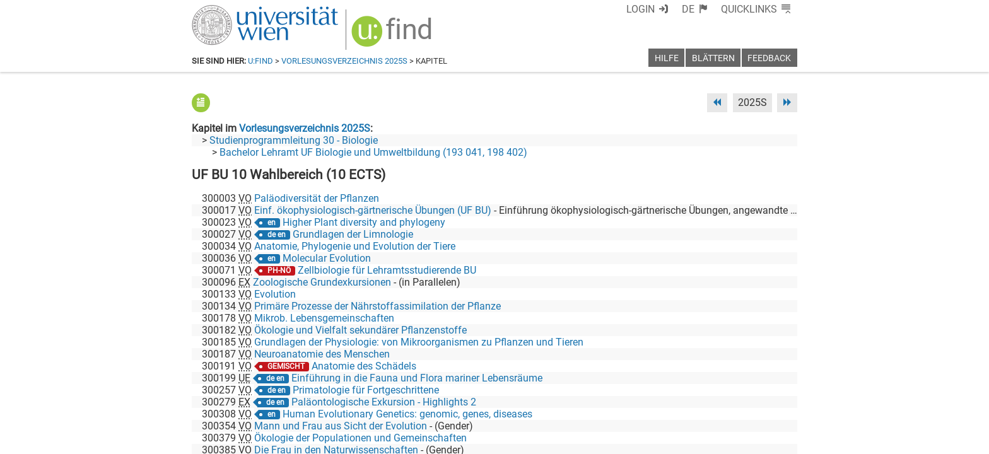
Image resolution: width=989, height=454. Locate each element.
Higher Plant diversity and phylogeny (364, 222)
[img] (393, 36)
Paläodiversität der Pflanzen (316, 198)
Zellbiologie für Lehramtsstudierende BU (387, 270)
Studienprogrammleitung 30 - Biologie (293, 140)
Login (640, 9)
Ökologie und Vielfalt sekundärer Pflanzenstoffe (360, 330)
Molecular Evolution (327, 258)
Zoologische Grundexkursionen (322, 282)
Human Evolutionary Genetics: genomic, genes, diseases (407, 414)
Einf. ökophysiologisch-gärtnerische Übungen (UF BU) (372, 210)
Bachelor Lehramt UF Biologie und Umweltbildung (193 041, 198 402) (373, 152)
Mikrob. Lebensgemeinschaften (324, 318)
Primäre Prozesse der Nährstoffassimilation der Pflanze (377, 306)
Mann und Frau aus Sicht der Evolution (340, 426)
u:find (260, 61)
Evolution (275, 294)
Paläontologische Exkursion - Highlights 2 (383, 402)
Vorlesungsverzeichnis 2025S (344, 61)
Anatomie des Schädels (364, 366)
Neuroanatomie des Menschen (322, 354)
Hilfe (667, 58)
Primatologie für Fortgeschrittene (366, 390)
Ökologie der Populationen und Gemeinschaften (360, 438)
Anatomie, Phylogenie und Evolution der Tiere (354, 246)
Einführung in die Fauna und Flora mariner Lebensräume (416, 378)
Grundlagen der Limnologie (353, 234)
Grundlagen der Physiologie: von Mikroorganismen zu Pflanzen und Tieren (418, 342)
